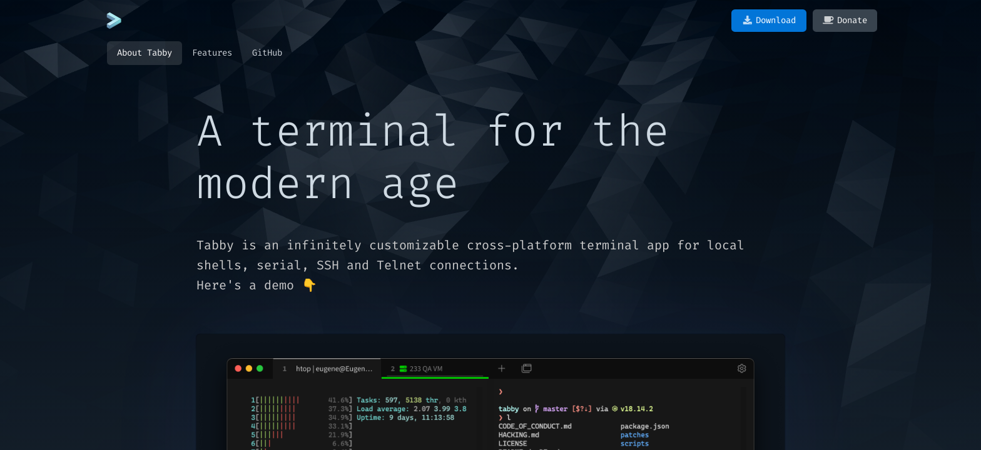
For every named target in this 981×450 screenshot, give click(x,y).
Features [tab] (212, 53)
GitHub (267, 53)
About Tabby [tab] (144, 53)
